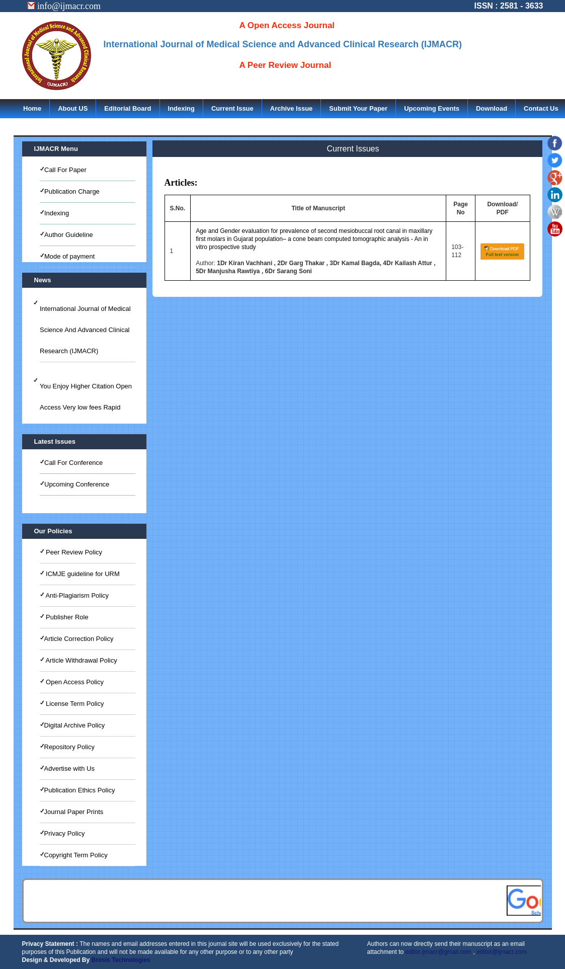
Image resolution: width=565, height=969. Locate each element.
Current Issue (232, 108)
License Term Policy (74, 703)
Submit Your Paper (358, 108)
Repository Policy (69, 747)
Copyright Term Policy (76, 855)
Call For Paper (65, 170)
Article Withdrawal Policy (80, 660)
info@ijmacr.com (64, 6)
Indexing (181, 108)
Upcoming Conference (76, 484)
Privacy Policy (64, 833)
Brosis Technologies (121, 959)
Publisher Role (66, 617)
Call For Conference (73, 462)
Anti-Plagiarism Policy (76, 595)
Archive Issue (291, 108)
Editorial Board (127, 108)
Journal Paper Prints (74, 812)
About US (73, 108)
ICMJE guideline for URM (82, 574)
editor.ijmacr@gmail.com (439, 951)
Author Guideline (68, 234)
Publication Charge (72, 191)
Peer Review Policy (73, 552)
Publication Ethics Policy (79, 790)
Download (491, 108)
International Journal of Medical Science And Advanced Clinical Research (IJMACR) (85, 330)
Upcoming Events (431, 108)
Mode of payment (69, 256)
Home (32, 108)
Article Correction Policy (79, 638)
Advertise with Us (69, 768)
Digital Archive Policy (74, 725)
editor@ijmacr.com (501, 951)
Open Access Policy (74, 682)
